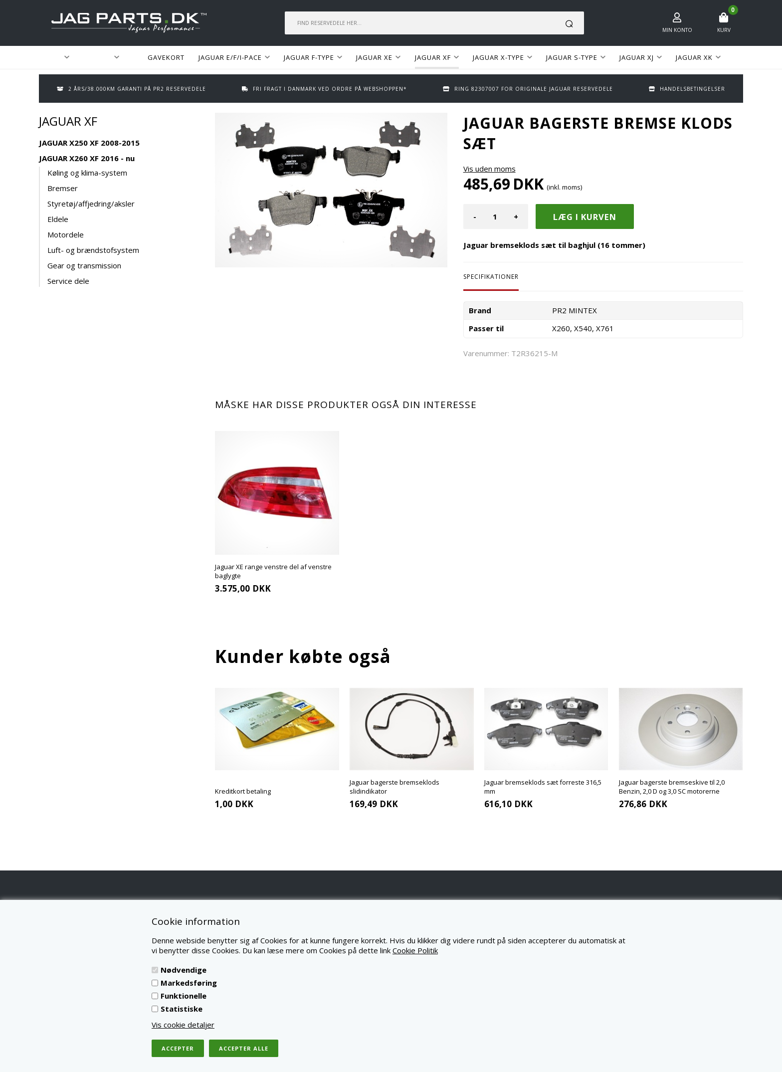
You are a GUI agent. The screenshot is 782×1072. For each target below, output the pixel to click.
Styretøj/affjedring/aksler (91, 204)
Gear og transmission (84, 265)
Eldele (57, 219)
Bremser (62, 188)
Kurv (724, 29)
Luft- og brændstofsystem (93, 250)
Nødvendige (183, 970)
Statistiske (181, 1009)
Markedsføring (189, 983)
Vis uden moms (489, 169)
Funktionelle (183, 996)
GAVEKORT (166, 57)
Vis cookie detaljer (183, 1025)
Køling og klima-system (87, 173)
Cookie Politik (415, 950)
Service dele (68, 281)
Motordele (65, 234)
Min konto (677, 29)
